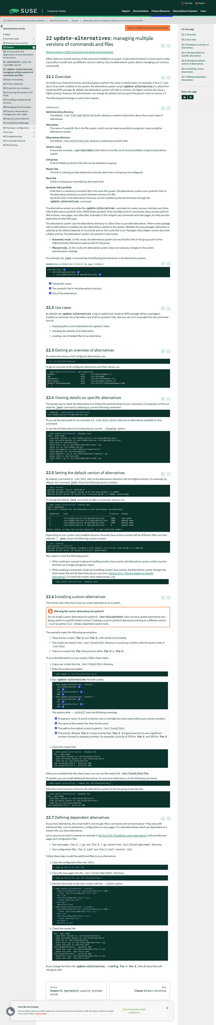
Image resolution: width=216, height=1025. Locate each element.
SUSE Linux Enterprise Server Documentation (26, 20)
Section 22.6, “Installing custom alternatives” (123, 835)
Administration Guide (59, 20)
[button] (10, 1011)
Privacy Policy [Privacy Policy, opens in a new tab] (41, 1013)
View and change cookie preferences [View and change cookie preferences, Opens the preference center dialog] (134, 1011)
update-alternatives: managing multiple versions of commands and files (113, 20)
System (75, 20)
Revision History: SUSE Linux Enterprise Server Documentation (79, 52)
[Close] (167, 1008)
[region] (92, 1011)
